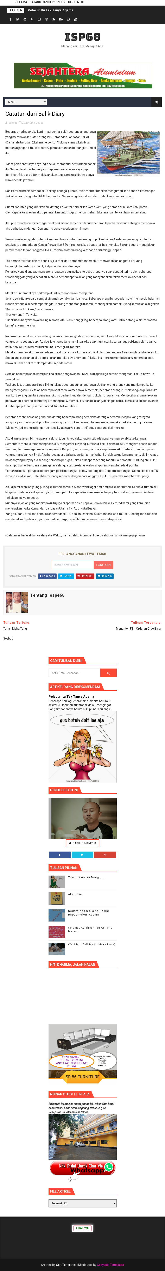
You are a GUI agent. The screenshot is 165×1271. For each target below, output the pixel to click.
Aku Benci (75, 894)
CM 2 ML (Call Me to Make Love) (92, 944)
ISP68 (82, 37)
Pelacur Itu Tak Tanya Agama (50, 10)
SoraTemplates (66, 1264)
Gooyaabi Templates (110, 1264)
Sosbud (39, 122)
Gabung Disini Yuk (82, 843)
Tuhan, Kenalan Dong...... (86, 877)
